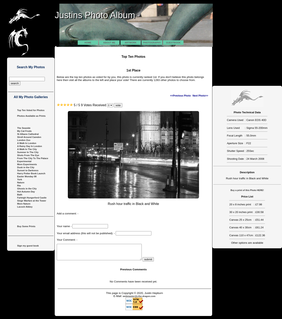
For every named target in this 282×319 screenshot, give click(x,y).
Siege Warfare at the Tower (31, 200)
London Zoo (23, 140)
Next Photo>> (200, 95)
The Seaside (23, 128)
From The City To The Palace (32, 158)
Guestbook (173, 42)
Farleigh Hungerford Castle (31, 197)
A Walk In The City (27, 149)
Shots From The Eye (28, 155)
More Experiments (27, 164)
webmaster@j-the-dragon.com (139, 299)
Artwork (130, 42)
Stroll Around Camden (29, 137)
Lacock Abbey (24, 207)
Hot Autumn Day (26, 191)
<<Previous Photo (180, 95)
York (19, 179)
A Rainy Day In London (29, 146)
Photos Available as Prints (31, 116)
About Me (109, 42)
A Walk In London (26, 143)
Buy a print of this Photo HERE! (247, 190)
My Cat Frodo (24, 131)
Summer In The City (28, 152)
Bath (19, 194)
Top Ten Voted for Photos (30, 110)
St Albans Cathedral (28, 134)
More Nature (23, 204)
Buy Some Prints (26, 226)
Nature (20, 182)
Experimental (24, 161)
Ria (19, 185)
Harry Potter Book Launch (31, 173)
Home (88, 42)
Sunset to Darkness (27, 170)
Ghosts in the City (27, 188)
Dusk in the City (25, 167)
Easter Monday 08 (27, 176)
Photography (152, 42)
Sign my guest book (28, 245)
